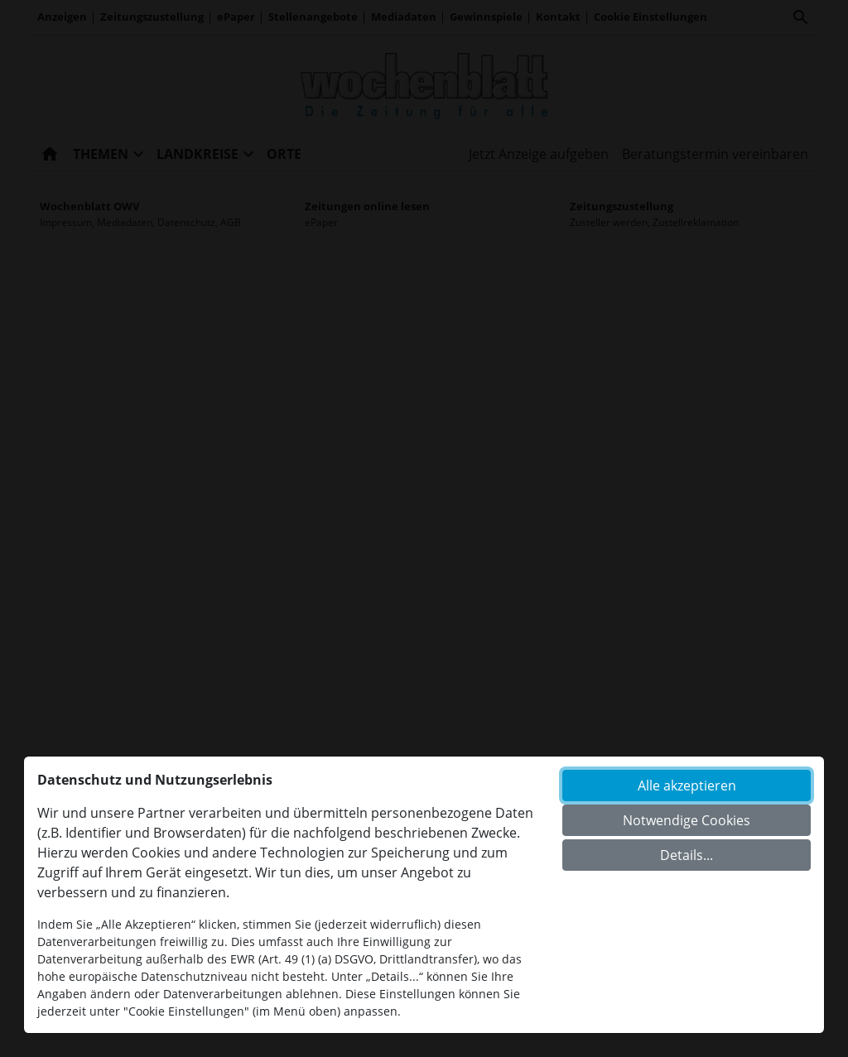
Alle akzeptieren (687, 785)
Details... (686, 855)
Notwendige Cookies (686, 820)
